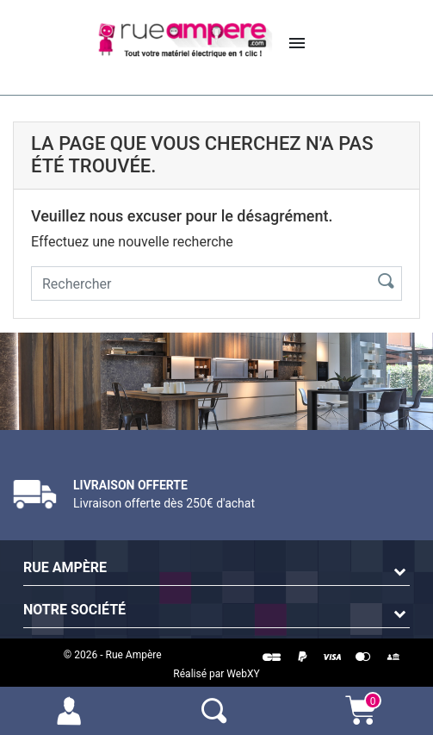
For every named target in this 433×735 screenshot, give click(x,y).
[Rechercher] (197, 283)
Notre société (74, 609)
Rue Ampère (65, 567)
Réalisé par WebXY (216, 674)
